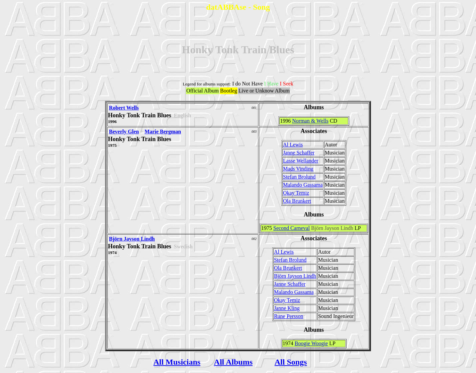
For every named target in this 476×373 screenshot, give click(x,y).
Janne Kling (287, 308)
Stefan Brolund (299, 177)
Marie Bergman (163, 131)
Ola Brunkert (297, 201)
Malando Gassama (303, 185)
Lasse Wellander (300, 161)
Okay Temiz (296, 193)
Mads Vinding (298, 169)
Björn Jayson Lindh (132, 239)
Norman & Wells (310, 121)
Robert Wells (124, 108)
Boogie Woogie (311, 343)
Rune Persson (288, 316)
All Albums (233, 362)
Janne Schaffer (298, 153)
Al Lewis (293, 144)
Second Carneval (291, 228)
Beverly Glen (124, 131)
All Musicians (176, 362)
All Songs (291, 362)
